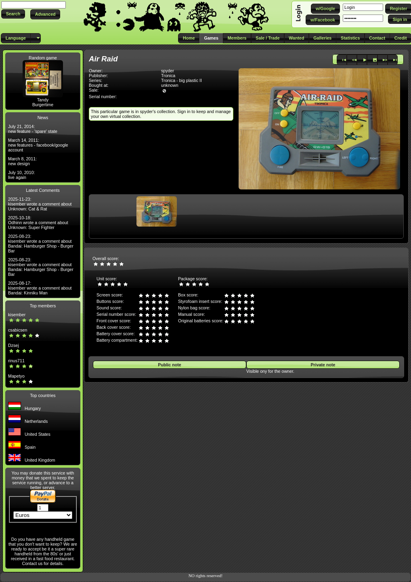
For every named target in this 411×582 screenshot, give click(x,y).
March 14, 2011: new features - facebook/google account (38, 145)
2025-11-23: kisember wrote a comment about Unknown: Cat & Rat (40, 204)
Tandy (42, 99)
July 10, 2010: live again (21, 175)
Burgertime (42, 104)
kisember (16, 314)
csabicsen (17, 330)
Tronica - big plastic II (181, 80)
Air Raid (103, 59)
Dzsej (13, 345)
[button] (13, 14)
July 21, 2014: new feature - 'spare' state (32, 129)
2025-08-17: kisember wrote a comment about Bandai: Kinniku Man (40, 288)
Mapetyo (16, 376)
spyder (167, 70)
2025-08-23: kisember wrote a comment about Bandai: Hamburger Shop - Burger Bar (40, 243)
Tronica (168, 75)
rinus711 (16, 360)
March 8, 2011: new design (22, 161)
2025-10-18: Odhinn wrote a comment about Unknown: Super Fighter (38, 222)
